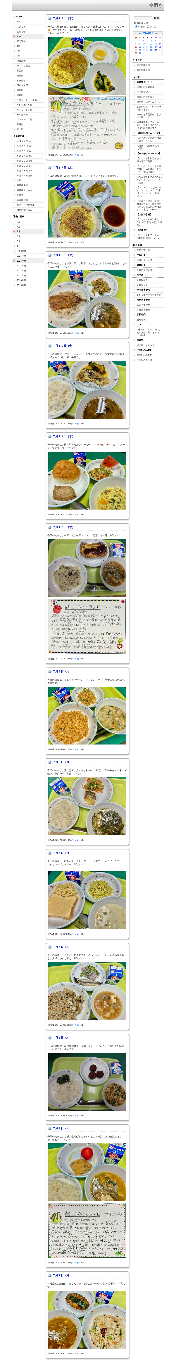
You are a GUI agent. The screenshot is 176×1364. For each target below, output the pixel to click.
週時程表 (141, 319)
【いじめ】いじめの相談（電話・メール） (149, 139)
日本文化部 (22, 85)
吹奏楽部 (21, 80)
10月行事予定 (143, 304)
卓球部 (20, 95)
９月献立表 (142, 285)
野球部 (20, 124)
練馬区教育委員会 (145, 87)
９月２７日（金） (25, 141)
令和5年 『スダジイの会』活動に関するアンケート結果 (149, 332)
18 (147, 47)
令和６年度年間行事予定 (149, 295)
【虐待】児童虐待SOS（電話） (148, 147)
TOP (19, 21)
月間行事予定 (143, 65)
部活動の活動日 (144, 355)
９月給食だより (144, 270)
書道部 (20, 75)
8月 (18, 226)
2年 (18, 51)
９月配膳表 (142, 280)
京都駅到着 (22, 200)
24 (144, 50)
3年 (18, 56)
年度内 (140, 27)
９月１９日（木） (25, 166)
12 (151, 44)
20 (156, 47)
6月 (18, 236)
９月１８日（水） (25, 170)
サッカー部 (22, 114)
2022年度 (21, 270)
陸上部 (20, 129)
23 (140, 50)
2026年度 (21, 251)
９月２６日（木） (25, 146)
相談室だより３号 (145, 345)
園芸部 (20, 70)
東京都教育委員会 (145, 97)
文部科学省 (142, 92)
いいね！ (77, 155)
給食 (19, 36)
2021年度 (21, 275)
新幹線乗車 (22, 185)
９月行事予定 (143, 309)
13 (156, 44)
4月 (18, 246)
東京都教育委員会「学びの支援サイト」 (149, 116)
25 (147, 50)
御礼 (19, 180)
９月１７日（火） (25, 175)
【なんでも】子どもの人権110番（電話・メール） (150, 237)
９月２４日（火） (25, 156)
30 (140, 53)
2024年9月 (148, 33)
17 (144, 47)
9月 (18, 221)
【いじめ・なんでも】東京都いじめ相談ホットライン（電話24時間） (149, 169)
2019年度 (21, 285)
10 (144, 44)
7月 (18, 231)
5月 (18, 241)
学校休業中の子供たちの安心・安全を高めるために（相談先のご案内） (149, 125)
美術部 (20, 90)
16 (140, 47)
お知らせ (21, 31)
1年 (18, 46)
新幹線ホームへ (24, 190)
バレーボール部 (24, 104)
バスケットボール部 (27, 100)
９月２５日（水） (25, 151)
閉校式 (20, 195)
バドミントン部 (24, 109)
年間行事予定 (143, 70)
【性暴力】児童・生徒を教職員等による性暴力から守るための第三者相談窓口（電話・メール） (149, 205)
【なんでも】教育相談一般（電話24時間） (149, 160)
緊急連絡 (21, 41)
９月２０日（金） (25, 161)
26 (151, 50)
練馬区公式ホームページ (149, 102)
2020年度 (21, 280)
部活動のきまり (144, 360)
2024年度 (21, 261)
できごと (21, 26)
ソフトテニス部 (24, 119)
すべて (152, 27)
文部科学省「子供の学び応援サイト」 (149, 108)
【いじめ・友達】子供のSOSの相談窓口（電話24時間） (150, 222)
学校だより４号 (144, 260)
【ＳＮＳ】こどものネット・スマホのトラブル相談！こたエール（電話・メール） (149, 191)
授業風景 (21, 61)
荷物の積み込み (24, 209)
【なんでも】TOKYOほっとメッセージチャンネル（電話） (149, 180)
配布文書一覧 (143, 250)
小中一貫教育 (23, 66)
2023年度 (21, 265)
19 (151, 47)
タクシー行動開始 (25, 204)
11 (147, 44)
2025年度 (21, 256)
